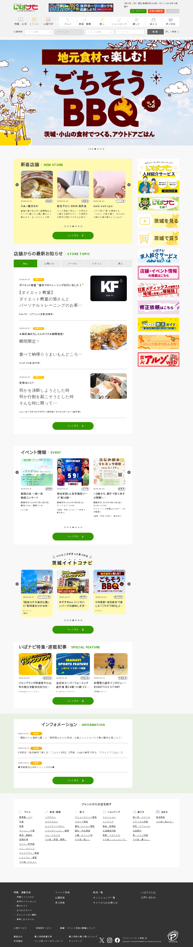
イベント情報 (62, 892)
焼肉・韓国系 (25, 835)
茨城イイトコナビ (25, 897)
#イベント (63, 611)
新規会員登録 (156, 11)
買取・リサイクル (111, 835)
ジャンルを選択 (94, 32)
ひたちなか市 (80, 597)
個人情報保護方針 (43, 936)
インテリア (108, 822)
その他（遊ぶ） (82, 840)
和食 (21, 826)
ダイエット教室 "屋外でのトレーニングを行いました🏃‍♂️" (51, 285)
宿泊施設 (160, 817)
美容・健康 (85, 24)
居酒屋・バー (25, 817)
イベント (34, 24)
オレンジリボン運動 (26, 915)
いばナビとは (148, 892)
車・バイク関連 (140, 835)
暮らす (136, 24)
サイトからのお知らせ (105, 902)
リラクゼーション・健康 (57, 831)
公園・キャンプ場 (83, 835)
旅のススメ (22, 906)
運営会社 (18, 936)
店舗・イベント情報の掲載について (77, 928)
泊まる (153, 24)
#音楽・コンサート (29, 507)
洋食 (21, 822)
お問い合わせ (148, 897)
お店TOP (48, 24)
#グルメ (26, 611)
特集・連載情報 (22, 892)
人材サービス (20, 928)
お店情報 (60, 897)
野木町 (119, 597)
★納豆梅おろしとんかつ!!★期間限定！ (41, 334)
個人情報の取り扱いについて (83, 936)
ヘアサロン (50, 817)
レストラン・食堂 (28, 857)
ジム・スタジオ (52, 835)
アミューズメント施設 (86, 817)
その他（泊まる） (165, 822)
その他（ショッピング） (115, 840)
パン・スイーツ (27, 848)
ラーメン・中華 (27, 831)
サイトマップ (75, 941)
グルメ (67, 24)
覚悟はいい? (26, 383)
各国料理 (23, 840)
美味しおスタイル (25, 919)
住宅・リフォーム (141, 826)
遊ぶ (102, 24)
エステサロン (51, 822)
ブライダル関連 (140, 822)
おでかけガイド (24, 910)
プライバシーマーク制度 (133, 938)
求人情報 (171, 24)
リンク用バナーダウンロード (48, 941)
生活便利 (137, 831)
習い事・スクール (141, 817)
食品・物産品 (109, 826)
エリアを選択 (32, 32)
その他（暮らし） (141, 840)
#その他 (60, 510)
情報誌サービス (43, 928)
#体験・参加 (43, 507)
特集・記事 (20, 24)
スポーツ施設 (81, 822)
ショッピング (119, 24)
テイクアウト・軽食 (29, 853)
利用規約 (18, 941)
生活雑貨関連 (109, 831)
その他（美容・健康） (56, 840)
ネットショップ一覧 (104, 897)
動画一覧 (98, 892)
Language (172, 11)
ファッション (109, 817)
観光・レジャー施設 (85, 826)
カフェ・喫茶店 (27, 844)
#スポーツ (109, 510)
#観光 (61, 613)
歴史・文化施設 (82, 831)
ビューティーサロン (55, 826)
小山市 (47, 597)
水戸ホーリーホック (26, 901)
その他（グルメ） (28, 862)
